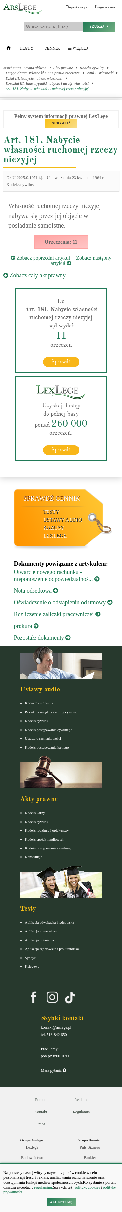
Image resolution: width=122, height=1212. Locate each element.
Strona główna (35, 68)
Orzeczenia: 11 (61, 242)
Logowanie (105, 7)
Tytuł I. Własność (100, 73)
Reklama (81, 1100)
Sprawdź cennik (51, 498)
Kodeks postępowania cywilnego (48, 730)
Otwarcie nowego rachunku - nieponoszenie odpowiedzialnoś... (56, 575)
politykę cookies (87, 1187)
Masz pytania (53, 1070)
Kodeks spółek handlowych (45, 839)
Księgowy (32, 966)
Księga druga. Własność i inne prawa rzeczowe (43, 73)
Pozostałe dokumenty (42, 637)
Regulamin (81, 1112)
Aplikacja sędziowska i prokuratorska (52, 949)
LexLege (55, 535)
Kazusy (53, 527)
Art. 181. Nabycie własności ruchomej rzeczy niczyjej (47, 88)
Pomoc (40, 1100)
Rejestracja (77, 7)
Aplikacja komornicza (41, 931)
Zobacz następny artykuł (81, 260)
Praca (40, 1124)
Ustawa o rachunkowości (43, 738)
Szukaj (98, 26)
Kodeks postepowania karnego (47, 747)
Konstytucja (33, 857)
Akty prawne (63, 68)
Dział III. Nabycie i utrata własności (34, 78)
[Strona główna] (8, 49)
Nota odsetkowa (36, 590)
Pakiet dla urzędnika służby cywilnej (51, 712)
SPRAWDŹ (61, 123)
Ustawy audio (62, 520)
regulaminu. (43, 1187)
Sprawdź (61, 361)
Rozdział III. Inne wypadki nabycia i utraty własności (47, 83)
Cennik (52, 48)
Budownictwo (32, 1157)
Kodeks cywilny (92, 68)
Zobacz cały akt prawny (34, 275)
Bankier (90, 1157)
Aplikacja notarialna (39, 940)
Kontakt (40, 1112)
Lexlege (32, 1147)
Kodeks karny (35, 813)
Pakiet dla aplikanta (39, 703)
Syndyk (30, 958)
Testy (26, 48)
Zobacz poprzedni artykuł (40, 258)
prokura (26, 626)
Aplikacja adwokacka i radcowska (49, 922)
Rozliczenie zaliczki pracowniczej (57, 614)
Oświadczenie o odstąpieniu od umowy (63, 602)
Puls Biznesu (90, 1147)
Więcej (78, 48)
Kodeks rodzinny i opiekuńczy (47, 830)
